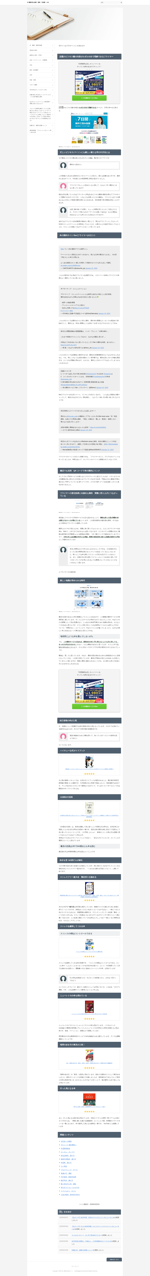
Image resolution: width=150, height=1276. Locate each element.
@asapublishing (66, 385)
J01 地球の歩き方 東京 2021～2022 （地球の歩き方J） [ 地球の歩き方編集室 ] (89, 1063)
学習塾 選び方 (66, 1162)
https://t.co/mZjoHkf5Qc (98, 427)
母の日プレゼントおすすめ (70, 1187)
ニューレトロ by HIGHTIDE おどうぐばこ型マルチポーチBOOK (89, 1014)
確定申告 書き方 (67, 1180)
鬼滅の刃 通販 (66, 1173)
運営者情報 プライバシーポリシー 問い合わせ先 (40, 131)
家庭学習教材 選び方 (68, 1159)
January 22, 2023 (91, 268)
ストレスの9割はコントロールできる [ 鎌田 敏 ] (89, 951)
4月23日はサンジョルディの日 (38, 89)
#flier (62, 249)
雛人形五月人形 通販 (68, 1184)
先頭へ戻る (115, 1259)
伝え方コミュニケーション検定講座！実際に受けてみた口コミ (40, 102)
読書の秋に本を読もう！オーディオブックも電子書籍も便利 (40, 95)
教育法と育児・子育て (36, 55)
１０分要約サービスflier (89, 98)
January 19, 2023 (104, 313)
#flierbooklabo (113, 444)
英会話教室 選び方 (68, 1155)
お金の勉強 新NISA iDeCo (70, 1194)
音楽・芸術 (33, 80)
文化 (31, 65)
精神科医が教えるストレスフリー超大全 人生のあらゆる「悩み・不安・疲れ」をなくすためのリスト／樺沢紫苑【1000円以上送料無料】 (89, 896)
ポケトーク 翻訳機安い (69, 1145)
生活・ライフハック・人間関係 (38, 60)
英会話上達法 (33, 50)
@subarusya (107, 374)
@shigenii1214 (91, 374)
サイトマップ (75, 1266)
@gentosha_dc (66, 379)
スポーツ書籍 (33, 84)
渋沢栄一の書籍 (66, 1141)
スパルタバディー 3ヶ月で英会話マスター (87, 1235)
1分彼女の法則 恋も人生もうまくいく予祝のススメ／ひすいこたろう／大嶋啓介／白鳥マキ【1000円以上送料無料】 (89, 816)
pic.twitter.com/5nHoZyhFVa (70, 447)
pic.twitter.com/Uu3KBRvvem (70, 265)
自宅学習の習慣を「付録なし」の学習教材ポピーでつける (91, 1241)
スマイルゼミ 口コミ (68, 1191)
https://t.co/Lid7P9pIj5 (81, 308)
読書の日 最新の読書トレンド (82, 1250)
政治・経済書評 (34, 70)
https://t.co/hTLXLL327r (69, 345)
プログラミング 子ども (69, 1170)
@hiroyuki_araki (72, 416)
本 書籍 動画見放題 (36, 45)
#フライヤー (65, 311)
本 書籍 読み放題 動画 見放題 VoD (38, 2)
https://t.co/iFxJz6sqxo (79, 385)
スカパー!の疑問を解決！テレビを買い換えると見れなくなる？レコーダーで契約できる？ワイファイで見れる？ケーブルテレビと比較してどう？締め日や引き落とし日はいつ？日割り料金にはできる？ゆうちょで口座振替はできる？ (40, 114)
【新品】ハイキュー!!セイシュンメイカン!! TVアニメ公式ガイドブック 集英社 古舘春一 (89, 769)
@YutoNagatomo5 (98, 376)
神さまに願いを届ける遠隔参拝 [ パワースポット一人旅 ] (89, 1106)
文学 (31, 75)
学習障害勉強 (65, 1148)
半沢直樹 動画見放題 (68, 1177)
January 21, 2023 (108, 449)
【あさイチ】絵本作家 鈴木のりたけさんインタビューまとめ (93, 1217)
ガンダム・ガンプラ (68, 1152)
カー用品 (64, 1166)
